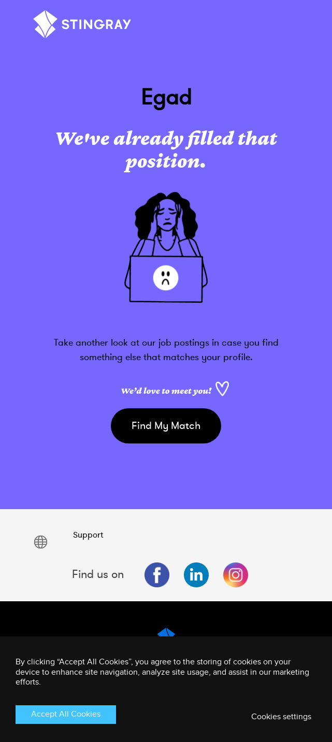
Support (88, 535)
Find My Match (166, 426)
